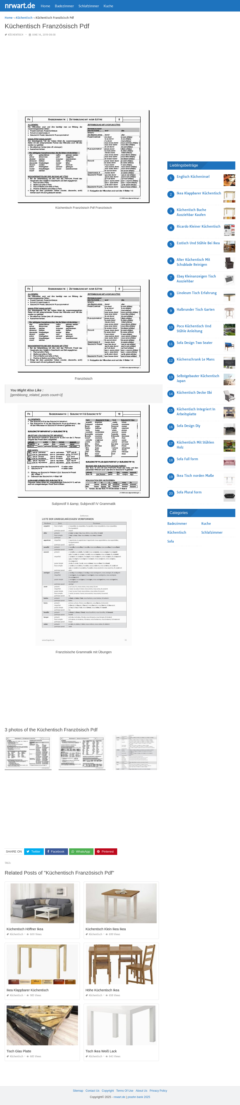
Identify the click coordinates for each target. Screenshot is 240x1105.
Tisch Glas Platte (19, 1051)
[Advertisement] (84, 73)
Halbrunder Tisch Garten (196, 309)
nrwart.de (20, 5)
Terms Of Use (124, 1090)
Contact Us (92, 1090)
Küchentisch (15, 34)
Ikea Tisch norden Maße (195, 476)
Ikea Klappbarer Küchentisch (28, 990)
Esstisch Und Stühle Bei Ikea (198, 243)
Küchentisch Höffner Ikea (25, 929)
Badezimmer (64, 6)
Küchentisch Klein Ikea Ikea (106, 929)
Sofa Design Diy (188, 426)
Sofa (170, 541)
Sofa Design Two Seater (195, 343)
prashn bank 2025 (139, 1097)
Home (45, 6)
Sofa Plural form (189, 492)
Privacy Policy (158, 1090)
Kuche (108, 6)
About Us (141, 1090)
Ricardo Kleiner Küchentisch (199, 226)
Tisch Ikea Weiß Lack (101, 1051)
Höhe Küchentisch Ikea (102, 990)
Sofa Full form (187, 459)
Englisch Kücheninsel (193, 177)
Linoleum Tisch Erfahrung (197, 293)
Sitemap (78, 1090)
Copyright (108, 1090)
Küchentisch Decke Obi (194, 392)
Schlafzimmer (89, 6)
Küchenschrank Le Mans (195, 359)
